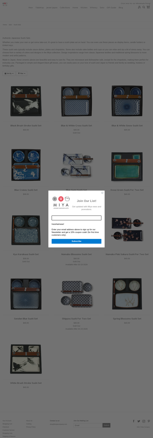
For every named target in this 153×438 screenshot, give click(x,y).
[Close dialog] (102, 193)
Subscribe (76, 241)
